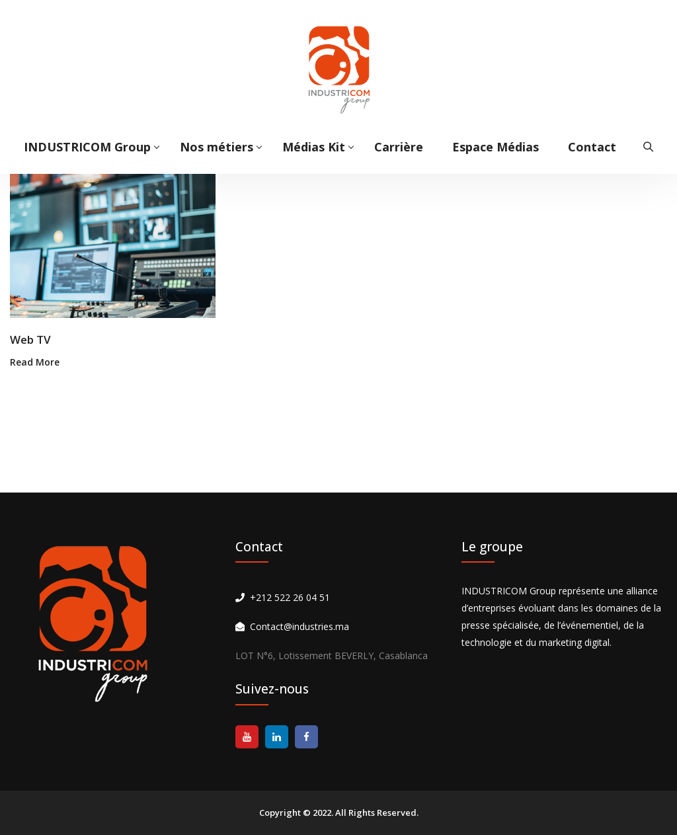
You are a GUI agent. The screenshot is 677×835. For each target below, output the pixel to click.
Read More (35, 362)
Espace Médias (495, 147)
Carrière (398, 147)
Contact (592, 147)
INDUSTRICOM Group (87, 147)
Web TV (30, 339)
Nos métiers (216, 147)
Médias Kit (313, 147)
